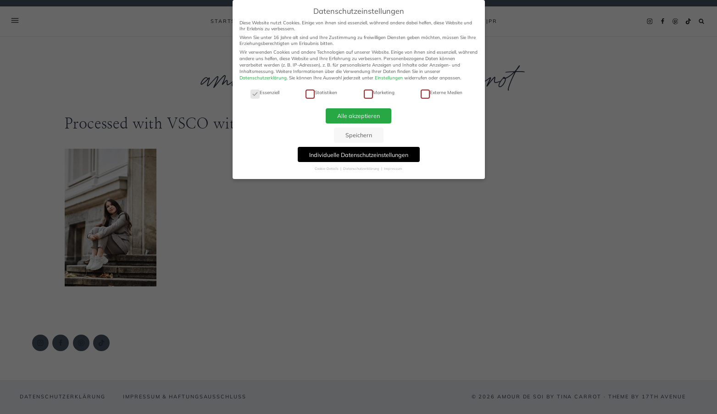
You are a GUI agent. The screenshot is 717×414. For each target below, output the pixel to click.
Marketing (379, 92)
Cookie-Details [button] (327, 168)
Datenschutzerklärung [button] (361, 168)
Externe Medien (441, 92)
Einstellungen (389, 78)
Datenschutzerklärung (263, 78)
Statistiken (321, 92)
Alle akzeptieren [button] (358, 115)
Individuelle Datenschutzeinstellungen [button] (358, 154)
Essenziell (264, 92)
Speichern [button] (358, 135)
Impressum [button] (393, 168)
